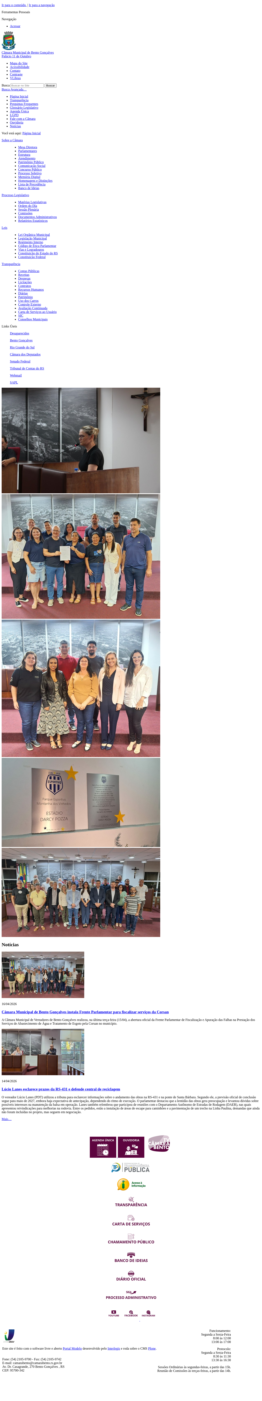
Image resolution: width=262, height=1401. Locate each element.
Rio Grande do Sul (22, 347)
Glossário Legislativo (24, 107)
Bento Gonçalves (21, 340)
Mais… (7, 1119)
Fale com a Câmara (23, 118)
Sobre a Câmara (12, 140)
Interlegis (114, 1348)
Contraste (16, 74)
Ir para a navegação (42, 5)
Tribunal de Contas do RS (27, 368)
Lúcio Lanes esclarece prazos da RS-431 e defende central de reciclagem (61, 1089)
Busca (6, 85)
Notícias (15, 126)
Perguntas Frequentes (24, 104)
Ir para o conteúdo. (14, 5)
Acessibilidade (19, 67)
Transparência (19, 100)
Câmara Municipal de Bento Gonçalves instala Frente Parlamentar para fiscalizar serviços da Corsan (85, 1012)
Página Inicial (19, 96)
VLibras (15, 78)
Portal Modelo (72, 1348)
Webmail (16, 375)
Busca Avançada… (14, 89)
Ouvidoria (16, 122)
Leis (4, 227)
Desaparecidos (19, 333)
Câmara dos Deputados (25, 354)
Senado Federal (20, 361)
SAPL (14, 382)
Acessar (15, 26)
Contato (15, 70)
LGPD (14, 115)
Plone (152, 1348)
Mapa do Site (18, 63)
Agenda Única (19, 111)
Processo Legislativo (15, 195)
